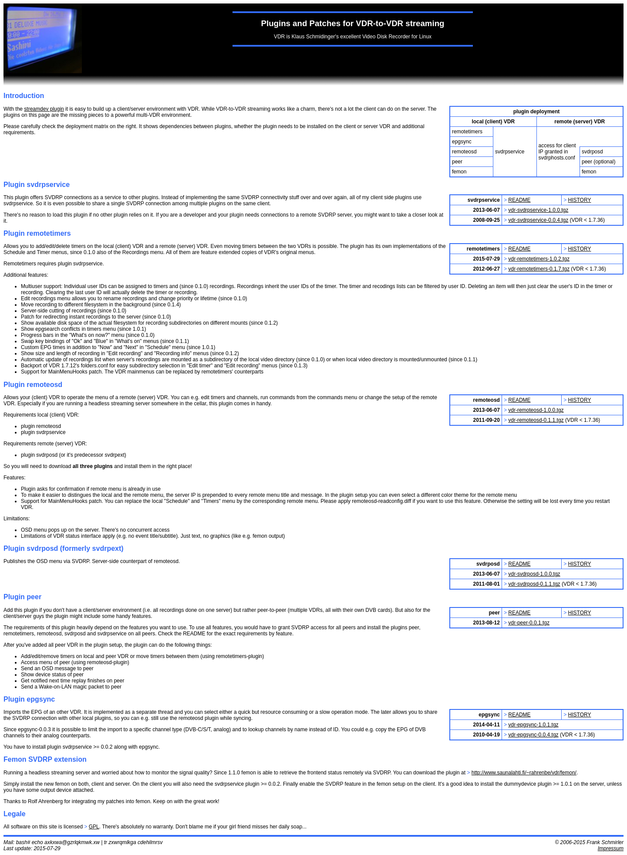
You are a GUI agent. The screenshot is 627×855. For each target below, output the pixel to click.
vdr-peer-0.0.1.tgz (528, 623)
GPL (94, 827)
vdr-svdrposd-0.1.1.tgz (534, 584)
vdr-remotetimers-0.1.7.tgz (539, 269)
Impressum (611, 848)
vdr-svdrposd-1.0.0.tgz (534, 574)
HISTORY (579, 200)
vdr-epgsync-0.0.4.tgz (533, 735)
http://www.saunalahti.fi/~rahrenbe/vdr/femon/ (524, 773)
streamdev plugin (44, 109)
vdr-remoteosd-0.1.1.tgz (535, 420)
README (519, 200)
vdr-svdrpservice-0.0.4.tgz (538, 220)
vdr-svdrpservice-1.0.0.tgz (538, 210)
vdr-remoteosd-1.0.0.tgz (535, 410)
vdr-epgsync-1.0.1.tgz (533, 725)
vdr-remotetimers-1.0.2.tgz (539, 259)
